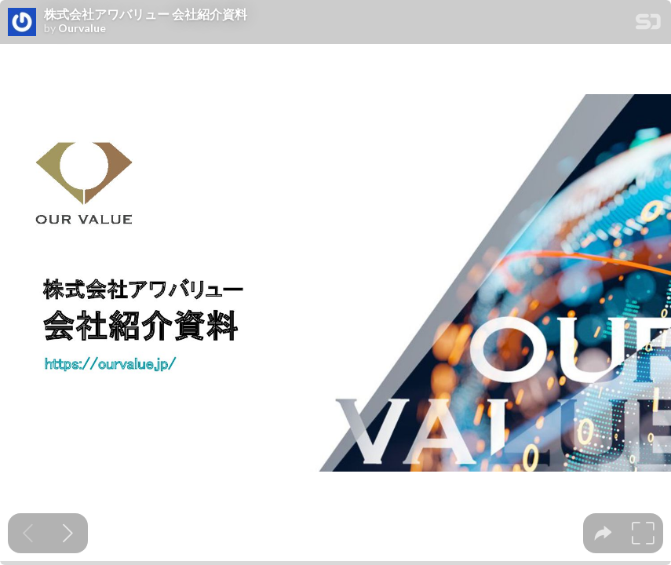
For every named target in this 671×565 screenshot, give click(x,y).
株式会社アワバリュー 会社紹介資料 (145, 14)
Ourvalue (82, 28)
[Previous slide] (28, 533)
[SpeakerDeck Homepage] (648, 24)
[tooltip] (603, 533)
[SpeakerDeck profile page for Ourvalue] (22, 23)
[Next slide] (68, 533)
